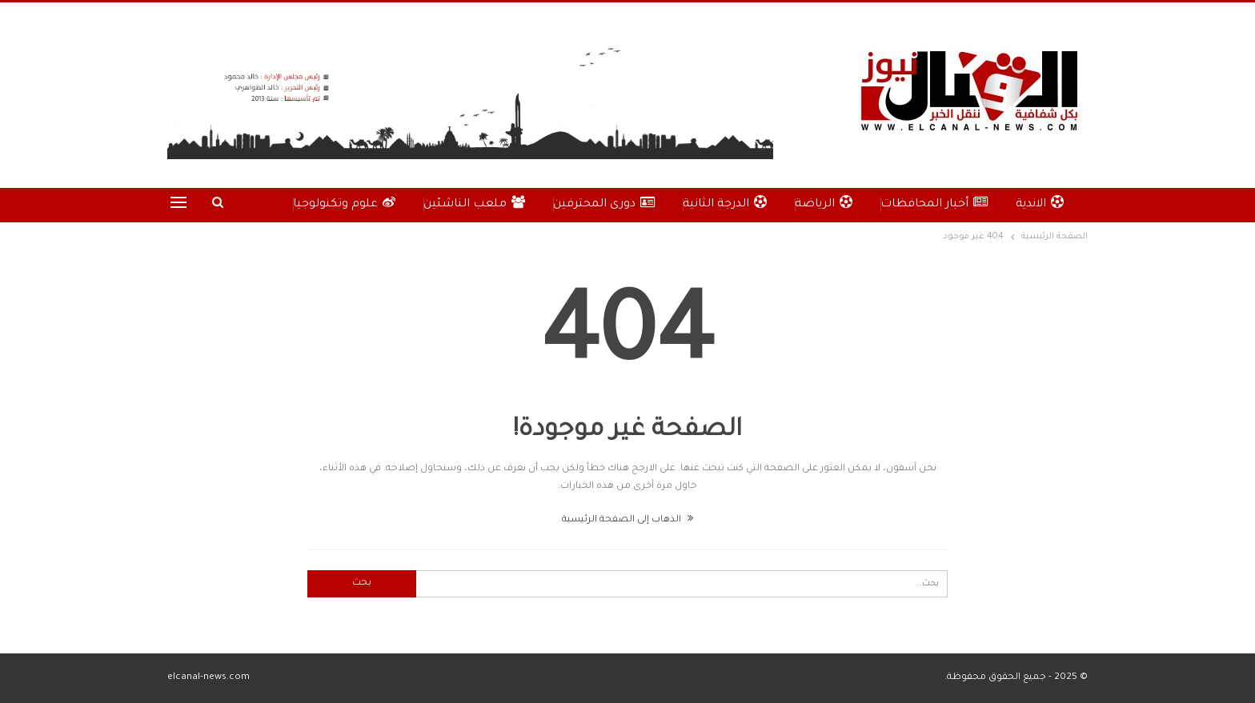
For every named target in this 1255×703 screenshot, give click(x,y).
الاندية (1040, 203)
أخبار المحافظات (934, 203)
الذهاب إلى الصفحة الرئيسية (627, 520)
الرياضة (823, 203)
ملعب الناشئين (474, 203)
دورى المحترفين (604, 203)
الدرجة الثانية (725, 203)
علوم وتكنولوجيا (344, 203)
